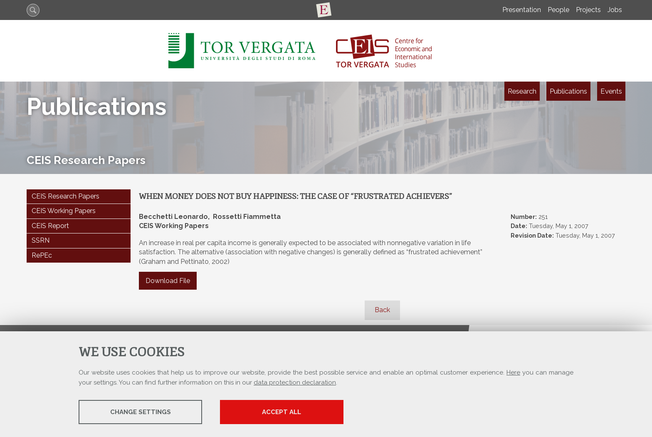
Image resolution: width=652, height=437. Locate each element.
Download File (168, 281)
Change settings (144, 412)
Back (382, 310)
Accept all (294, 412)
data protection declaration (295, 383)
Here (513, 373)
